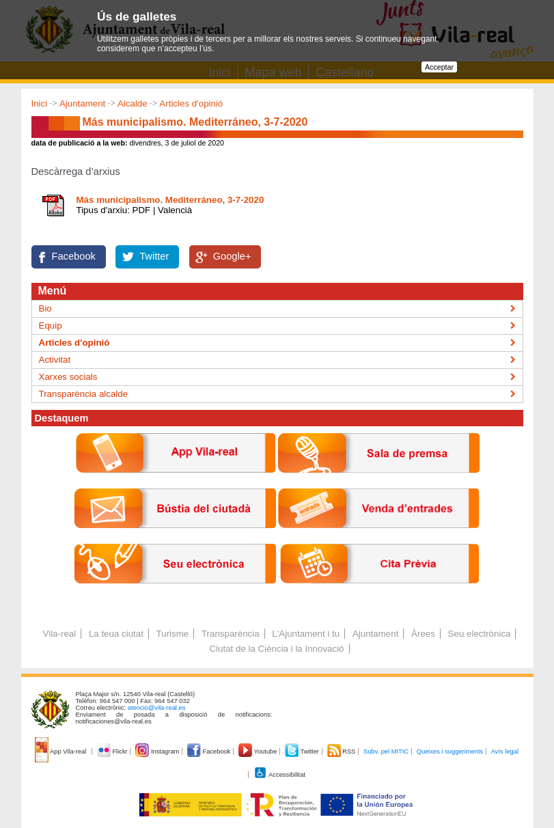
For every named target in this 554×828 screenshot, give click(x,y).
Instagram (158, 751)
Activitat (55, 360)
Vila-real (60, 634)
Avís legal (504, 751)
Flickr (113, 751)
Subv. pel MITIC (385, 751)
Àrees (423, 634)
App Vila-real (61, 751)
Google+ (232, 256)
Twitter (154, 256)
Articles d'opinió (191, 103)
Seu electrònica (479, 634)
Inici (39, 103)
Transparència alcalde (83, 394)
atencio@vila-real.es (157, 707)
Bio (45, 308)
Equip (50, 325)
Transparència (231, 634)
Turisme (172, 634)
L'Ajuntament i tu (306, 634)
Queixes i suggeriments (450, 751)
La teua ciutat (116, 634)
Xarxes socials (68, 377)
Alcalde (132, 103)
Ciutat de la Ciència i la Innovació (276, 649)
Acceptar (439, 67)
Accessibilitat (279, 774)
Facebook (74, 256)
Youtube (258, 751)
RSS (342, 751)
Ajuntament (82, 103)
